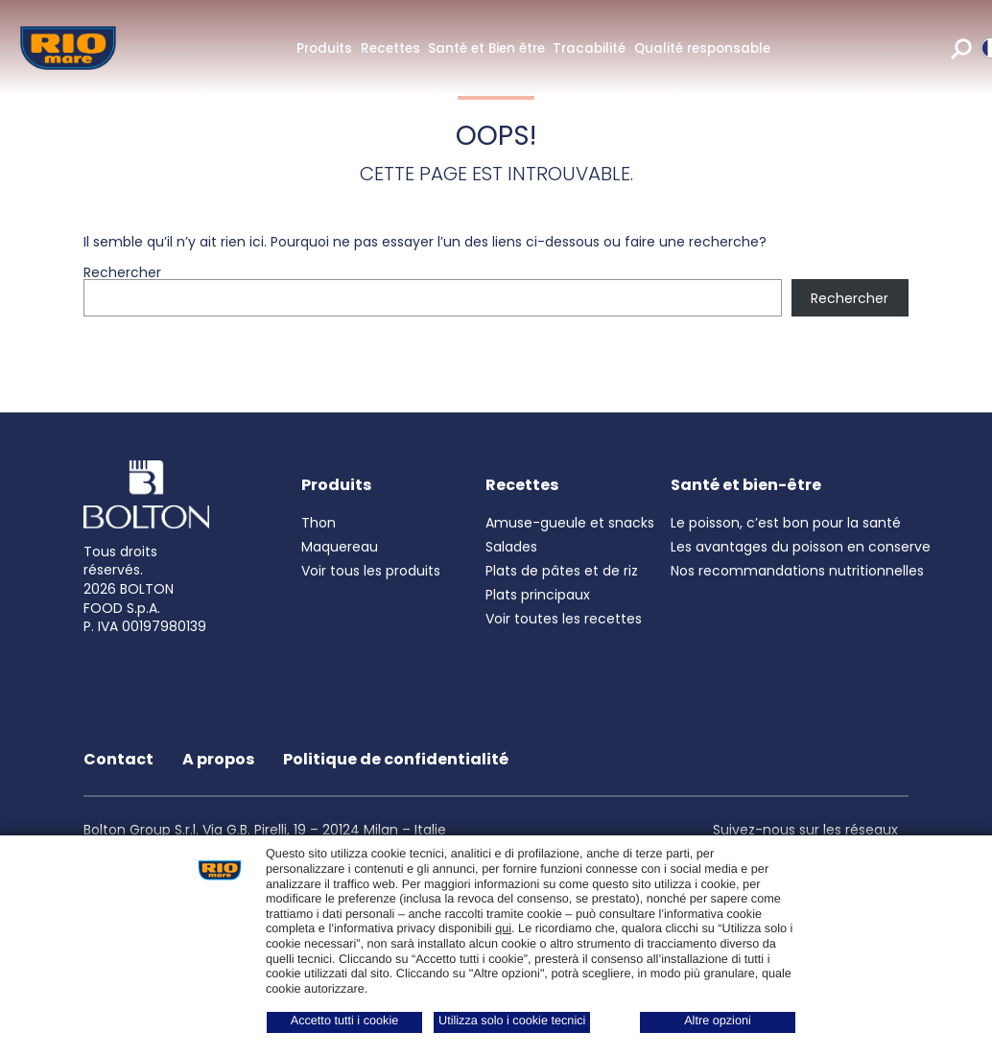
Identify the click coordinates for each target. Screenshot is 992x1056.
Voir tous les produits (370, 570)
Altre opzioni (717, 1020)
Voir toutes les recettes (563, 618)
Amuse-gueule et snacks (569, 522)
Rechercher (122, 272)
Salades (511, 546)
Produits (324, 48)
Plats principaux (537, 594)
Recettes (390, 48)
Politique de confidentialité (395, 759)
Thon (318, 522)
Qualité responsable (702, 48)
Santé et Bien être (486, 48)
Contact (118, 759)
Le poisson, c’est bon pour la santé (786, 522)
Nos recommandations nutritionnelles (797, 570)
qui (503, 928)
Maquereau (339, 546)
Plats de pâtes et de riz (561, 570)
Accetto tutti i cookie (345, 1020)
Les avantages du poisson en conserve (801, 546)
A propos (218, 759)
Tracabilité (589, 48)
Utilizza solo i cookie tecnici (511, 1020)
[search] (961, 48)
